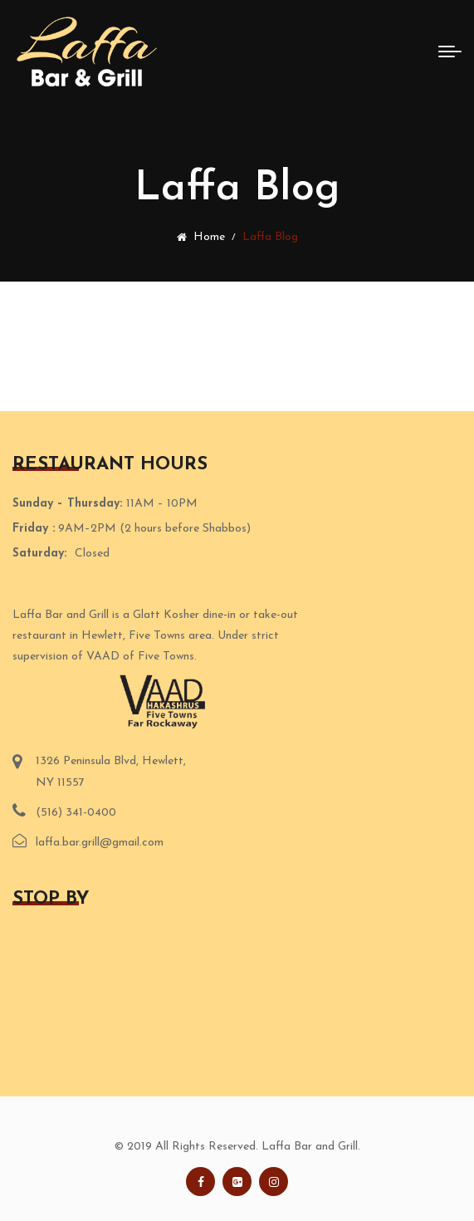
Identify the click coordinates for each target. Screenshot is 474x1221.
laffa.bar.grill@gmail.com (100, 842)
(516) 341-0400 (76, 813)
